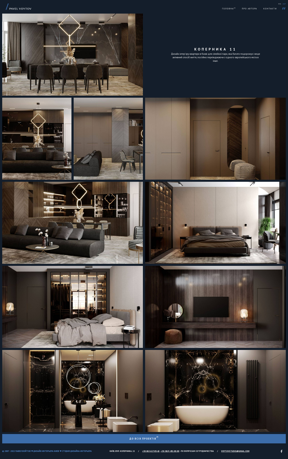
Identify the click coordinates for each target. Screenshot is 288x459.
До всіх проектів (144, 438)
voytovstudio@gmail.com (235, 451)
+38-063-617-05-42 (150, 451)
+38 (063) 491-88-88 (170, 451)
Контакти (270, 8)
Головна (228, 8)
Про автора (249, 8)
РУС (279, 4)
